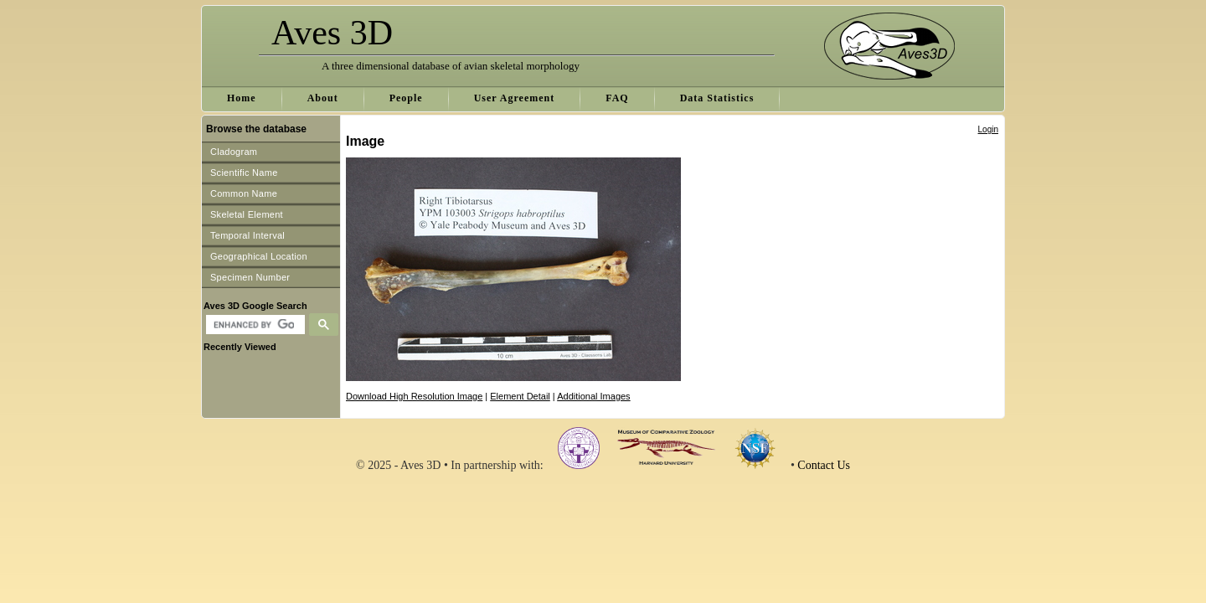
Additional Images (593, 396)
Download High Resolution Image (414, 396)
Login (988, 129)
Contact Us (823, 465)
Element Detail (520, 396)
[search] (253, 325)
